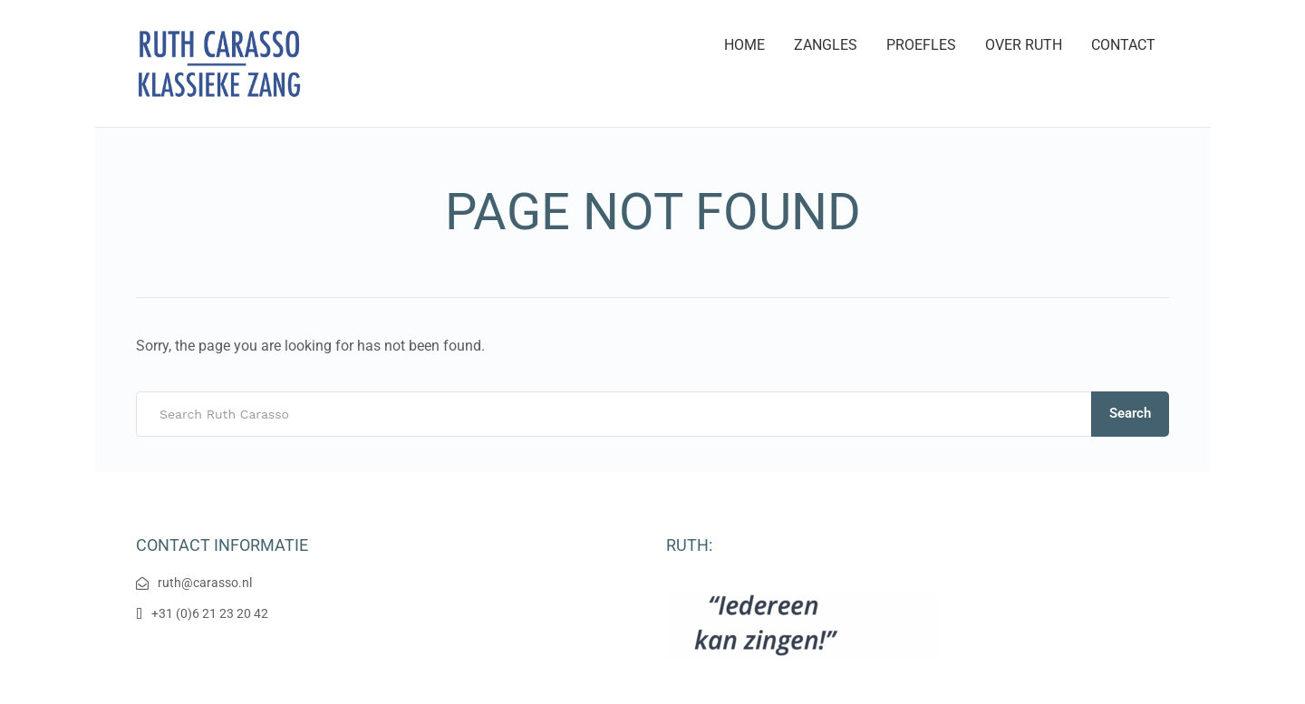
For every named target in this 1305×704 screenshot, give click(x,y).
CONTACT (1123, 44)
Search (1130, 413)
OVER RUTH (1023, 44)
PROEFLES (921, 44)
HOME (744, 44)
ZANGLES (825, 44)
